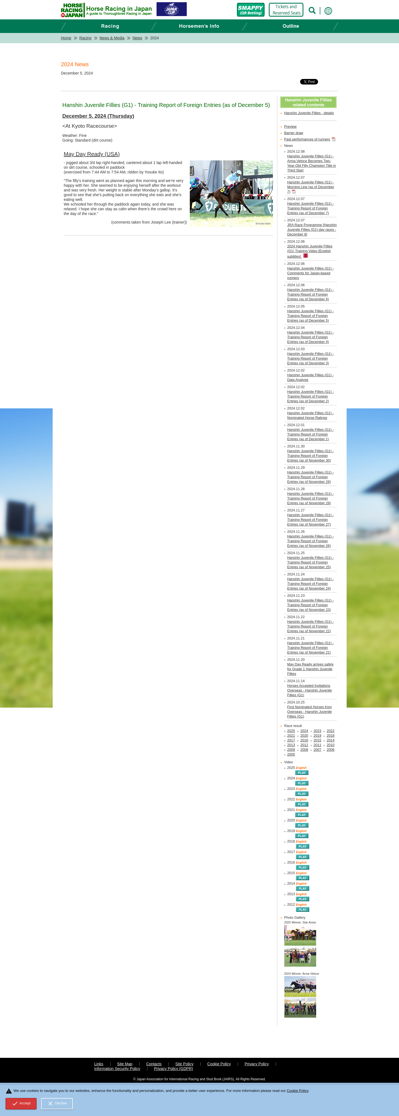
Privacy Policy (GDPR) (173, 1068)
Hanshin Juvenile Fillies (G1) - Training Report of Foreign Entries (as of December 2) (310, 396)
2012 (304, 745)
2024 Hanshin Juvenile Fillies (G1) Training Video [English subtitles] (309, 251)
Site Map (124, 1064)
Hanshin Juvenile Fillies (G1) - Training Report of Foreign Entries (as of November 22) (310, 626)
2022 (330, 731)
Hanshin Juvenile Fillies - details (309, 113)
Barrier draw (293, 133)
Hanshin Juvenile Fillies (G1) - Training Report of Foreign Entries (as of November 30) (310, 455)
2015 (317, 740)
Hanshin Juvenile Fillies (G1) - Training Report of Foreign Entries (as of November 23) (310, 605)
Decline (57, 1103)
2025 (291, 731)
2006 (330, 750)
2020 (304, 736)
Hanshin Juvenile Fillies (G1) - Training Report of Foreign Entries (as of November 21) (310, 647)
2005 (291, 754)
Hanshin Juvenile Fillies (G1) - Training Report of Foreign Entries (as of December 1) (310, 434)
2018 (330, 736)
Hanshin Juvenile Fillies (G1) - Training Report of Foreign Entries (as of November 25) (310, 562)
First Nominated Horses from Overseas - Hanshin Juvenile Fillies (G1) (309, 711)
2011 (317, 745)
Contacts (154, 1064)
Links (98, 1064)
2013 (291, 745)
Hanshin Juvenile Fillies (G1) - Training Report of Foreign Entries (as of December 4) (310, 337)
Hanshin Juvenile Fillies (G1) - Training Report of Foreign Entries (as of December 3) (310, 358)
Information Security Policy (117, 1068)
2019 (317, 736)
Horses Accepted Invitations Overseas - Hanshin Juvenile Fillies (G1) (309, 690)
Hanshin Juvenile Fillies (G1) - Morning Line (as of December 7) (310, 187)
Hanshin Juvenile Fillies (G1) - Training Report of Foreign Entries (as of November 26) (310, 541)
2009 (291, 750)
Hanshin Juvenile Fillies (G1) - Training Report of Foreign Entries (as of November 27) (310, 519)
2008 (304, 750)
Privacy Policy (257, 1064)
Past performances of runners (307, 139)
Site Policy (184, 1064)
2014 (330, 740)
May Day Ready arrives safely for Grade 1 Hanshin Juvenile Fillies (310, 669)
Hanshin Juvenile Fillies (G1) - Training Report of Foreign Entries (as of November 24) (310, 583)
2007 (317, 750)
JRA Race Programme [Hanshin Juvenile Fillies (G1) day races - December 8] (312, 229)
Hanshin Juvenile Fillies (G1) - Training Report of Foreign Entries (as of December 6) (310, 294)
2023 (317, 731)
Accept (21, 1103)
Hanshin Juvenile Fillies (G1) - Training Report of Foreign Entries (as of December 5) (310, 315)
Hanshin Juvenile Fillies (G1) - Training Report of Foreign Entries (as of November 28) (310, 498)
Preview (290, 127)
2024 (304, 731)
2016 (304, 740)
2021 (291, 736)
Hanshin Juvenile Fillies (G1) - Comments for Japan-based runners (310, 273)
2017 (291, 740)
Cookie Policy (219, 1064)
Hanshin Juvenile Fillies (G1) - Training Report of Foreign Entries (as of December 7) (310, 208)
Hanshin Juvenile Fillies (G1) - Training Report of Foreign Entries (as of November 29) (310, 477)
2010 (330, 745)
